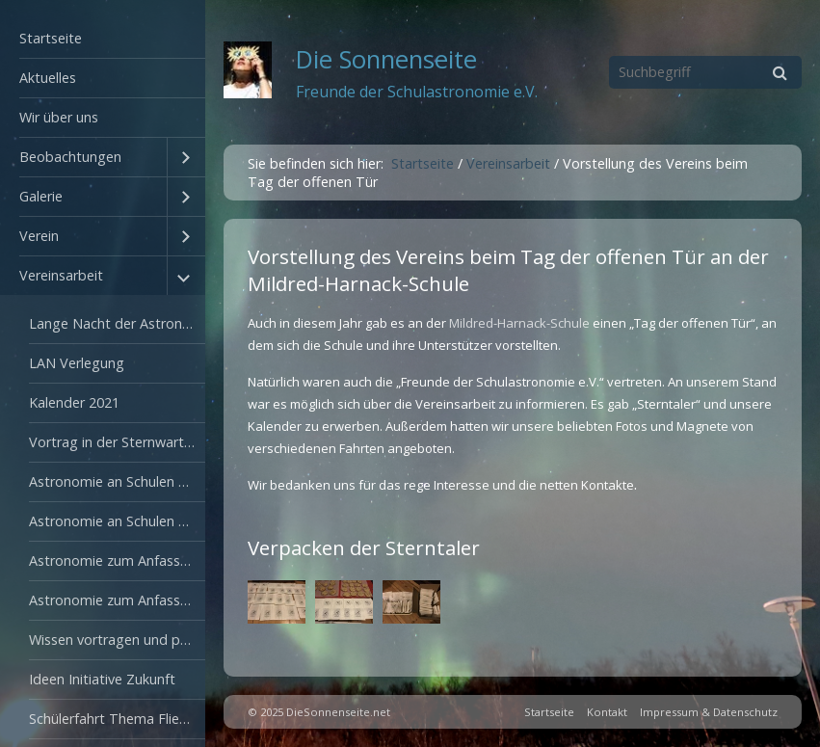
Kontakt (607, 712)
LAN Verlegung (76, 363)
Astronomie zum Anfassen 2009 (117, 560)
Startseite (50, 38)
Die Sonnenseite (386, 59)
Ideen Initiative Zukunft (102, 679)
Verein (39, 236)
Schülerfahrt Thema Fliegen (116, 718)
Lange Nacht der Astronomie (117, 323)
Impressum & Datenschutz (709, 712)
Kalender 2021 (74, 402)
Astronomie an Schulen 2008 (117, 521)
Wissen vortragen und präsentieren (117, 639)
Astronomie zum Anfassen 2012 (117, 600)
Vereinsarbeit (61, 275)
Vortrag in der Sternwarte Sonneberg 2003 (117, 442)
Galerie (41, 196)
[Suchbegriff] (705, 72)
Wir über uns (58, 117)
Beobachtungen (70, 156)
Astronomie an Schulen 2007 (117, 481)
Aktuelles (47, 77)
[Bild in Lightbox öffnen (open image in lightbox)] (276, 602)
